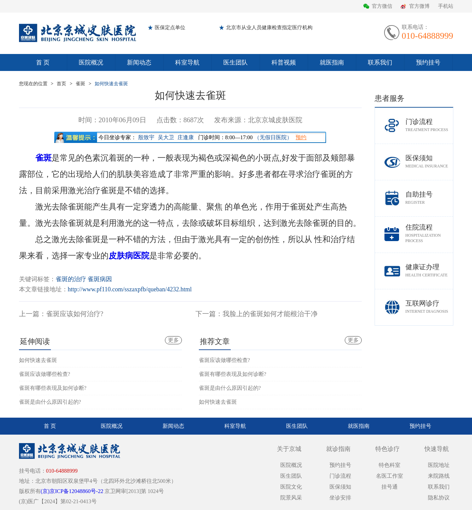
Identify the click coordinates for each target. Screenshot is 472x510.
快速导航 (436, 448)
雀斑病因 (100, 279)
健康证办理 (429, 270)
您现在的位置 (33, 83)
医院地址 (439, 465)
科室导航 (187, 62)
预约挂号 (428, 62)
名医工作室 (389, 476)
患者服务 (389, 98)
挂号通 (389, 487)
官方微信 (382, 6)
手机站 (445, 6)
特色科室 (389, 465)
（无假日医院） (273, 137)
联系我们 (380, 62)
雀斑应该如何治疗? (74, 313)
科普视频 (283, 62)
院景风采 (291, 497)
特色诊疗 (387, 448)
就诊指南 (338, 448)
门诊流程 (429, 125)
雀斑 (80, 83)
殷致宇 (146, 137)
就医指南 (332, 62)
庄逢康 (185, 137)
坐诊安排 (340, 497)
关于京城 (289, 448)
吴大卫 (166, 137)
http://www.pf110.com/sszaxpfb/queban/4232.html (130, 289)
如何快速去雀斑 (111, 83)
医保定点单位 (170, 27)
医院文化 (291, 487)
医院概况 (91, 62)
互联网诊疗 (429, 306)
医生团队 (235, 62)
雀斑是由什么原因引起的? (50, 402)
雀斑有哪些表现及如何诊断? (53, 388)
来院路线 (439, 476)
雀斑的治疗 (71, 279)
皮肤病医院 (129, 255)
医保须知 (429, 161)
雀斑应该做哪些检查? (44, 374)
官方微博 (419, 6)
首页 (61, 83)
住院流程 (429, 233)
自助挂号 (429, 197)
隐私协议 (439, 497)
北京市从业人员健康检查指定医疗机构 (269, 27)
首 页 (43, 62)
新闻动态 (139, 62)
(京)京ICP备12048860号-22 (72, 491)
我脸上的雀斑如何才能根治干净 (270, 313)
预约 (301, 137)
